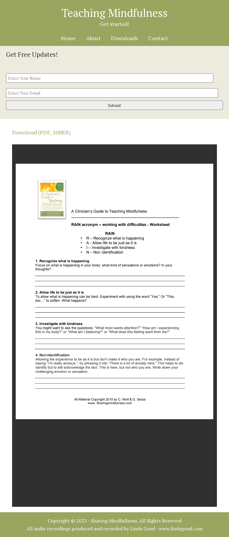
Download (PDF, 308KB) (41, 132)
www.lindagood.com (181, 528)
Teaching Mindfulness (115, 13)
